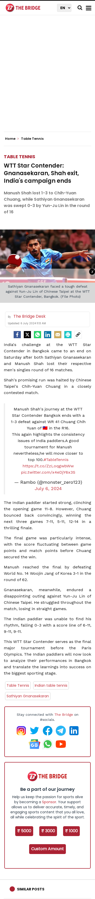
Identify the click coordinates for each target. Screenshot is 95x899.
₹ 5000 (24, 831)
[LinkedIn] (47, 334)
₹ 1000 (71, 831)
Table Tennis (19, 156)
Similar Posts (30, 889)
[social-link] (78, 334)
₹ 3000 (48, 831)
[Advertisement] (47, 77)
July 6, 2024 (48, 488)
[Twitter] (27, 334)
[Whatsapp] (37, 334)
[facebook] (17, 334)
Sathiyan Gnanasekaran (28, 696)
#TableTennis (56, 459)
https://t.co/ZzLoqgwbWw (48, 466)
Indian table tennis (51, 685)
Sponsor (49, 801)
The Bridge (63, 714)
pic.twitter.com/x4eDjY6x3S (48, 472)
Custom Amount (47, 849)
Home (12, 138)
